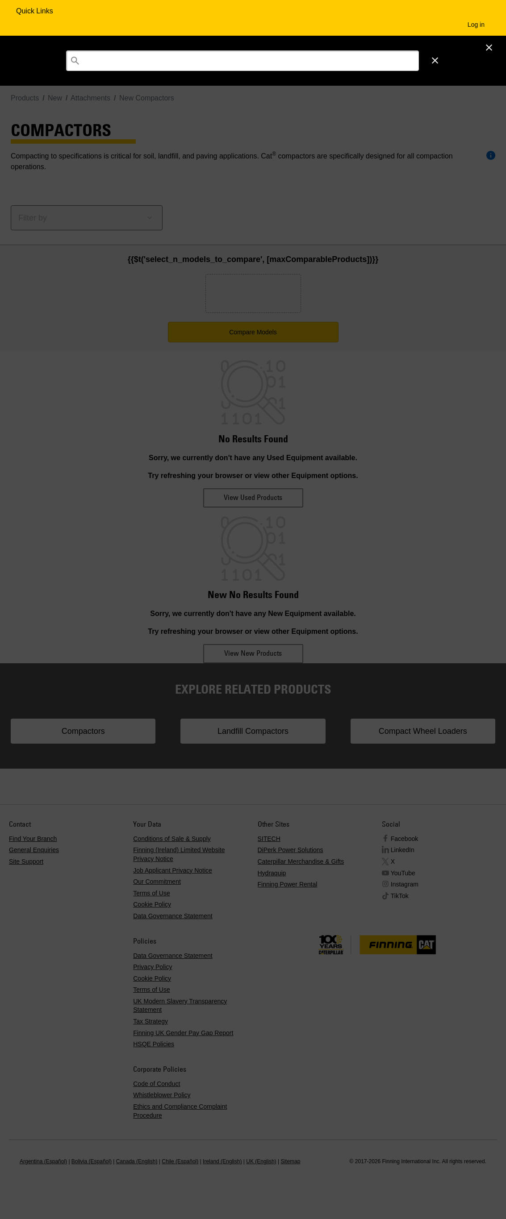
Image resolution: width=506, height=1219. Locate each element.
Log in (476, 24)
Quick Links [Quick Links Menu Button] (35, 11)
